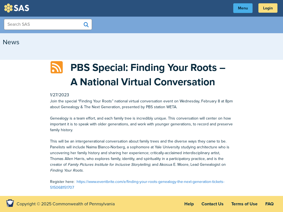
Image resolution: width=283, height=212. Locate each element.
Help (189, 204)
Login (268, 8)
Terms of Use (244, 204)
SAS (17, 8)
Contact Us (212, 204)
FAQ (269, 204)
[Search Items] (48, 24)
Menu (243, 8)
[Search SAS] (86, 24)
